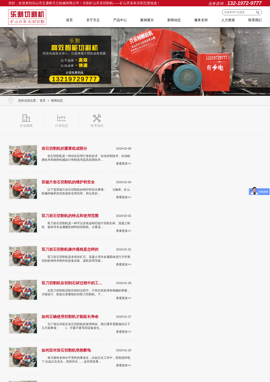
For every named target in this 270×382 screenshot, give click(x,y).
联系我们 (255, 20)
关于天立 (93, 20)
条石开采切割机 (28, 343)
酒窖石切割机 (50, 343)
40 (127, 285)
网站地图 (148, 374)
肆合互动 (136, 374)
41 (135, 285)
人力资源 (228, 20)
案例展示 (147, 20)
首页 (69, 20)
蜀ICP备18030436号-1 (191, 369)
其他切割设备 (140, 343)
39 (118, 285)
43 (152, 285)
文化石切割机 (89, 343)
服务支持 (201, 20)
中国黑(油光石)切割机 (114, 343)
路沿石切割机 (69, 343)
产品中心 (120, 20)
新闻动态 (174, 20)
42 (143, 285)
